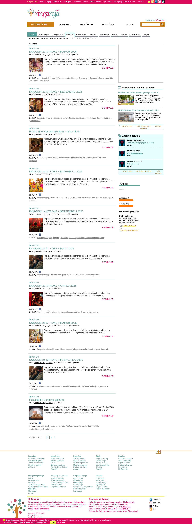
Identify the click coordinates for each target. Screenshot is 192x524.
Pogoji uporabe (101, 487)
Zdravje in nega (58, 35)
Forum (30, 478)
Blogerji (48, 2)
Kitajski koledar (56, 485)
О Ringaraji (100, 478)
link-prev (45, 438)
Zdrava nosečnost (57, 461)
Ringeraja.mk (133, 511)
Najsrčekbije (78, 480)
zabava (47, 81)
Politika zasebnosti (103, 489)
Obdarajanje (78, 483)
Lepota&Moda (107, 2)
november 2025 (89, 198)
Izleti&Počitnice (95, 2)
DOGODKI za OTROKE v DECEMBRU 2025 (55, 91)
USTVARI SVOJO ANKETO (129, 230)
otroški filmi (72, 158)
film (50, 312)
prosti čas (41, 78)
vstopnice (33, 161)
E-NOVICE (140, 2)
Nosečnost (86, 24)
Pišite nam (100, 480)
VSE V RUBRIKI (127, 126)
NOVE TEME (127, 171)
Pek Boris (69, 426)
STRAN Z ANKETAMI (129, 225)
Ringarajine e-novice (58, 487)
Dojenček (108, 24)
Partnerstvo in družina (59, 467)
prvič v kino (81, 158)
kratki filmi (49, 429)
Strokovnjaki (57, 2)
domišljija (95, 426)
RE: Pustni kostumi (135, 153)
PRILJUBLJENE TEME (143, 171)
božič (38, 121)
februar (63, 349)
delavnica (84, 312)
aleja (66, 198)
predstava (100, 198)
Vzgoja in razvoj (44, 35)
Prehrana (77, 2)
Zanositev (65, 24)
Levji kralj (96, 386)
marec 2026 (38, 81)
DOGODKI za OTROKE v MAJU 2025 (51, 248)
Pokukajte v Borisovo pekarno (46, 399)
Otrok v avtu (93, 35)
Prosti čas (69, 35)
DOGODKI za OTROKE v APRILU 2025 (52, 285)
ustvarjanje (85, 78)
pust (42, 349)
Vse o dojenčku (79, 459)
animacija (77, 426)
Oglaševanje (100, 485)
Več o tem (61, 522)
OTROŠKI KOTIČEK (90, 38)
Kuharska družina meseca (83, 487)
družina (90, 158)
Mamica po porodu (80, 465)
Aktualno (124, 35)
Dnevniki (31, 483)
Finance (85, 2)
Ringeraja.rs (123, 509)
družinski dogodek (72, 78)
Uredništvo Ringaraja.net (43, 55)
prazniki (32, 121)
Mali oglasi (32, 491)
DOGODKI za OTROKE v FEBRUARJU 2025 (56, 359)
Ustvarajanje (78, 485)
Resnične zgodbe (34, 465)
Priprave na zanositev (36, 459)
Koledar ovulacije (57, 478)
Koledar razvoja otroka (59, 483)
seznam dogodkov (91, 238)
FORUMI (158, 126)
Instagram (156, 503)
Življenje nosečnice (58, 465)
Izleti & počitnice (124, 461)
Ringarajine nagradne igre (59, 38)
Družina (115, 35)
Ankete (31, 493)
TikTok (155, 506)
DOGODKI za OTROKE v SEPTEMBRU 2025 (56, 211)
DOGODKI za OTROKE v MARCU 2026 (53, 51)
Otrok (129, 145)
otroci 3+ (96, 158)
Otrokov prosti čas (103, 465)
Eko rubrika (122, 467)
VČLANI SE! (160, 20)
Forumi (41, 2)
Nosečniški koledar (58, 480)
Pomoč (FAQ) (101, 483)
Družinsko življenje (80, 467)
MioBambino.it (128, 502)
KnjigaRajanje (75, 38)
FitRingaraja (118, 2)
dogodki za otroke (76, 198)
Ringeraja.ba (122, 504)
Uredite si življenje (35, 461)
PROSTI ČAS (34, 49)
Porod (53, 463)
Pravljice (146, 35)
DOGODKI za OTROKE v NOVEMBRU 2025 (55, 171)
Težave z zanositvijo (35, 463)
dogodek (93, 78)
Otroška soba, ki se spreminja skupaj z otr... (138, 110)
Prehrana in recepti (125, 459)
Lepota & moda (124, 463)
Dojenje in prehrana (80, 463)
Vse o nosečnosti (57, 459)
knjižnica (108, 118)
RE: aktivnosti (133, 164)
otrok (47, 78)
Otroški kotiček (129, 2)
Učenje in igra (81, 35)
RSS (154, 509)
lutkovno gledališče (105, 78)
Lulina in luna (61, 158)
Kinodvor (61, 78)
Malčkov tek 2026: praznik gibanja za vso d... (139, 93)
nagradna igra (50, 158)
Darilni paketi (67, 2)
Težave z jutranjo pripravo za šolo (140, 143)
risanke (103, 158)
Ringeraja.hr (125, 507)
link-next (57, 438)
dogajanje (53, 78)
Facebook (156, 500)
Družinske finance (125, 465)
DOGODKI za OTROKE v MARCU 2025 (53, 322)
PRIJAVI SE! (150, 20)
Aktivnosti (44, 38)
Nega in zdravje (79, 461)
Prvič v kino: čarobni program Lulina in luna (54, 131)
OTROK (31, 34)
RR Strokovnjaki (79, 489)
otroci (31, 81)
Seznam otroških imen (36, 485)
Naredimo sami (34, 38)
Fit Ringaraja (123, 469)
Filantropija (77, 491)
